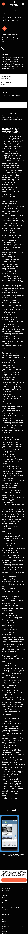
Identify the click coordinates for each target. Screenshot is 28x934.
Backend (4, 897)
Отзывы (4, 931)
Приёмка (4, 919)
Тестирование (6, 916)
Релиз (4, 921)
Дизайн (4, 912)
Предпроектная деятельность (10, 907)
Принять (14, 880)
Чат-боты (5, 895)
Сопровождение (6, 924)
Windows (4, 900)
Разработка (5, 914)
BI (3, 902)
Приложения (5, 890)
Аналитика (5, 909)
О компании (5, 928)
